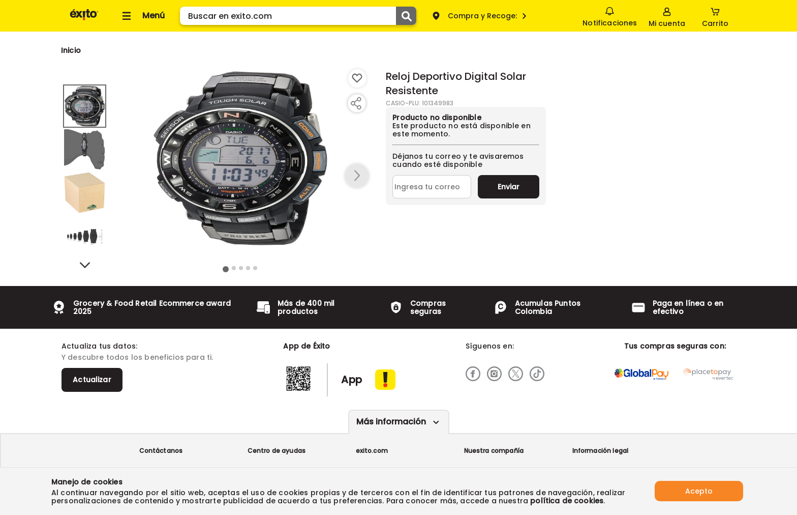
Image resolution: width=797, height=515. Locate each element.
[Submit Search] (406, 16)
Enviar (508, 187)
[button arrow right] (357, 176)
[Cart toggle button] (715, 16)
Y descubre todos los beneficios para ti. (137, 357)
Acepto (699, 491)
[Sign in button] (667, 15)
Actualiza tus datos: (99, 346)
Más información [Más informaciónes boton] (391, 421)
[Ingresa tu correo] (431, 186)
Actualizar (92, 380)
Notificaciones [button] (610, 15)
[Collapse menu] (142, 16)
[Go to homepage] (71, 50)
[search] (298, 16)
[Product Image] (240, 158)
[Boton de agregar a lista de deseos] (357, 78)
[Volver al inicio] (84, 19)
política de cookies (566, 501)
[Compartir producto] (355, 103)
